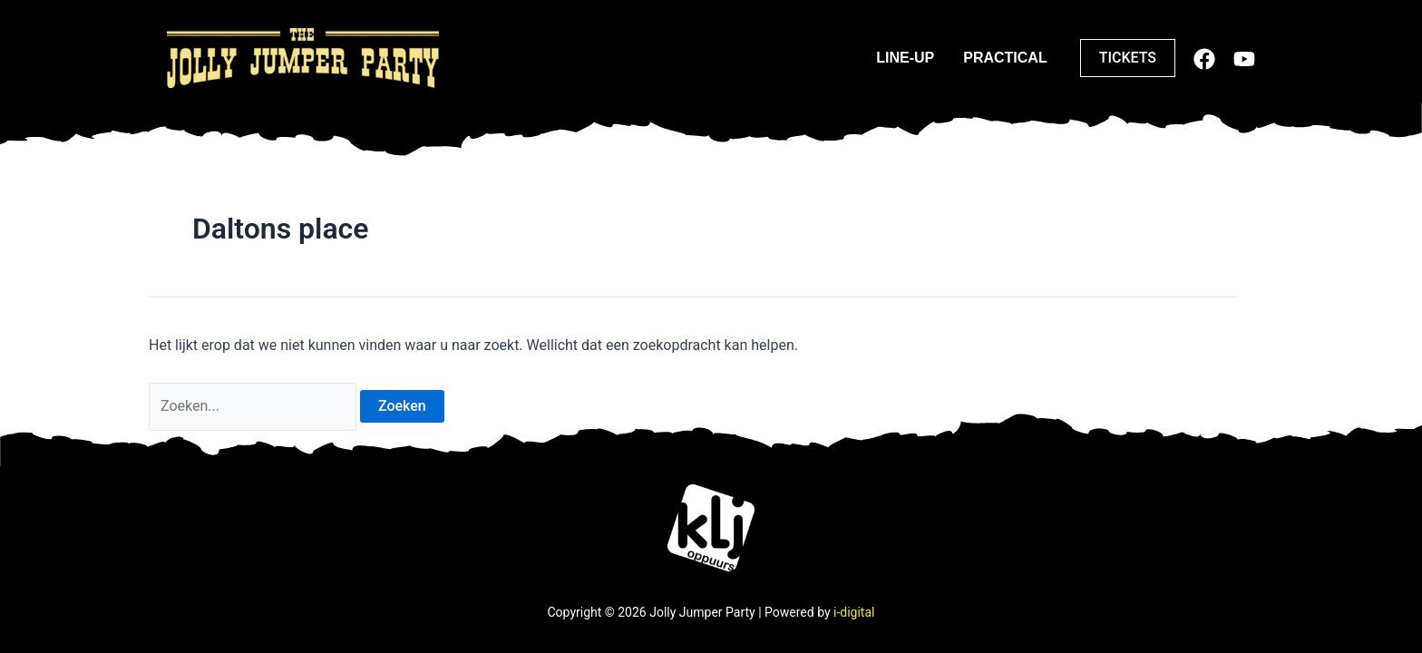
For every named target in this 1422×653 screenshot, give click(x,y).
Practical (1005, 57)
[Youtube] (1244, 59)
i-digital (853, 612)
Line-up (905, 57)
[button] (1127, 58)
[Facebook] (1204, 59)
